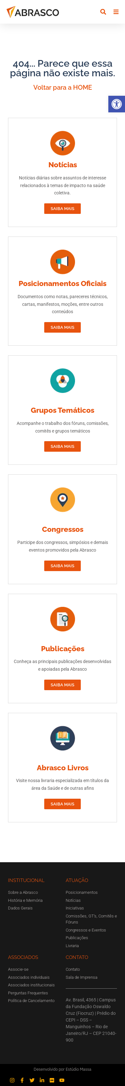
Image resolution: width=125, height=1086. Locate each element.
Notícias (62, 164)
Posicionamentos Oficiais (62, 283)
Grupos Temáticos (62, 410)
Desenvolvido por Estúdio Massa (62, 1069)
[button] (116, 104)
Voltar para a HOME (62, 87)
